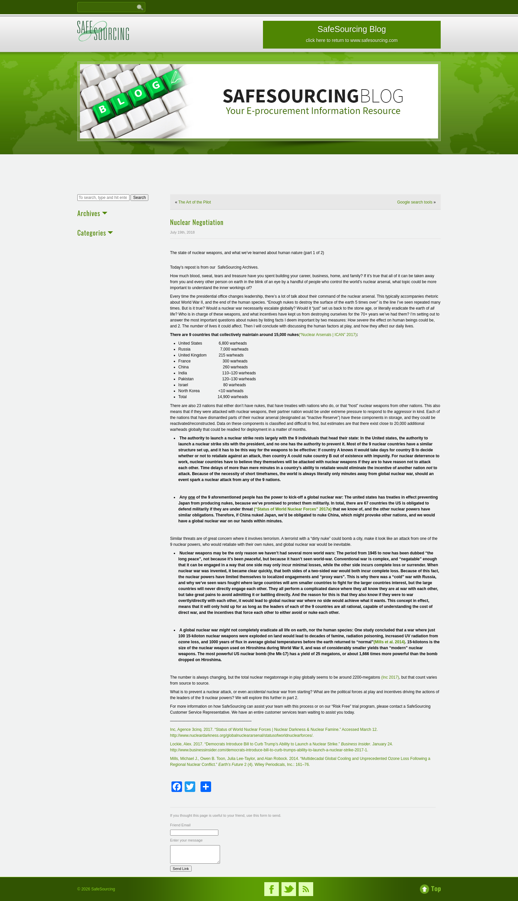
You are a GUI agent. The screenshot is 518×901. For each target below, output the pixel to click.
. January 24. (381, 744)
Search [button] (139, 197)
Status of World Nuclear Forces (286, 509)
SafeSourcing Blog (352, 33)
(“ (255, 509)
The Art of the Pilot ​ (195, 202)
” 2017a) (324, 509)
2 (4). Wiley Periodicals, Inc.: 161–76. (276, 764)
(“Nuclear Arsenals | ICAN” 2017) (327, 334)
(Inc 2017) (390, 677)
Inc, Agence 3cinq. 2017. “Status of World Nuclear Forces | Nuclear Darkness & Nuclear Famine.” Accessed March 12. (274, 729)
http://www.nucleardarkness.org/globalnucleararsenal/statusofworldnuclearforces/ (241, 735)
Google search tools (414, 202)
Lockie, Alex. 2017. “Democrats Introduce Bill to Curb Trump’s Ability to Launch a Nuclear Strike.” (255, 744)
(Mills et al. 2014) (389, 642)
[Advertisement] (259, 175)
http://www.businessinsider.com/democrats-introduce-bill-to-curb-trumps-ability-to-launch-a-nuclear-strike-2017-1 (268, 750)
